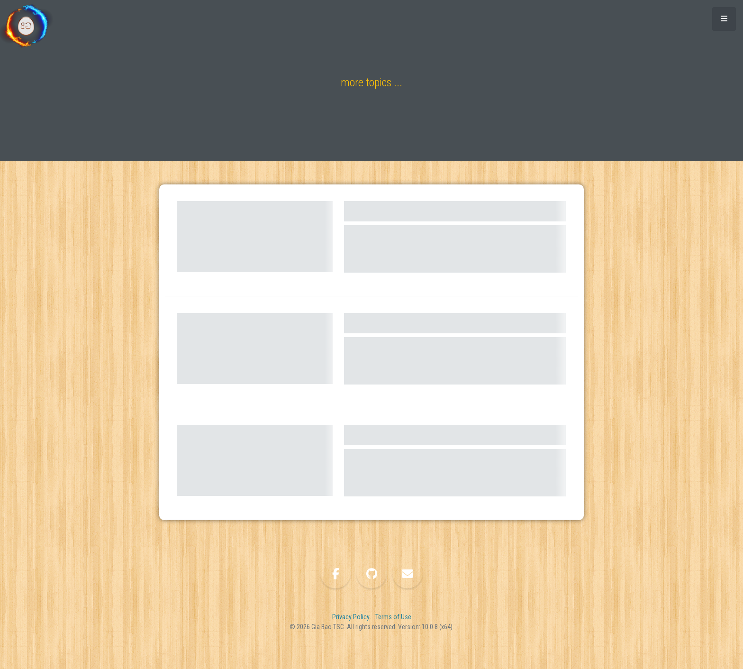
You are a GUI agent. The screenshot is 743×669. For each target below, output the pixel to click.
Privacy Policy (351, 617)
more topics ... (371, 82)
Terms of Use (393, 617)
